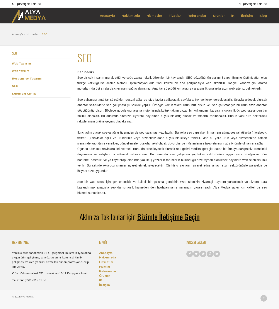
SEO (15, 86)
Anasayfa (17, 34)
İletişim (104, 285)
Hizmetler (32, 34)
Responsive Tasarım (27, 78)
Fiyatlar (104, 266)
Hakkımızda (107, 257)
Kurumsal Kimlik (24, 93)
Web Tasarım (21, 63)
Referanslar (107, 271)
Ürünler (104, 275)
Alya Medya (27, 296)
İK (100, 280)
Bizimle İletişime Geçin (170, 217)
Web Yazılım (20, 71)
